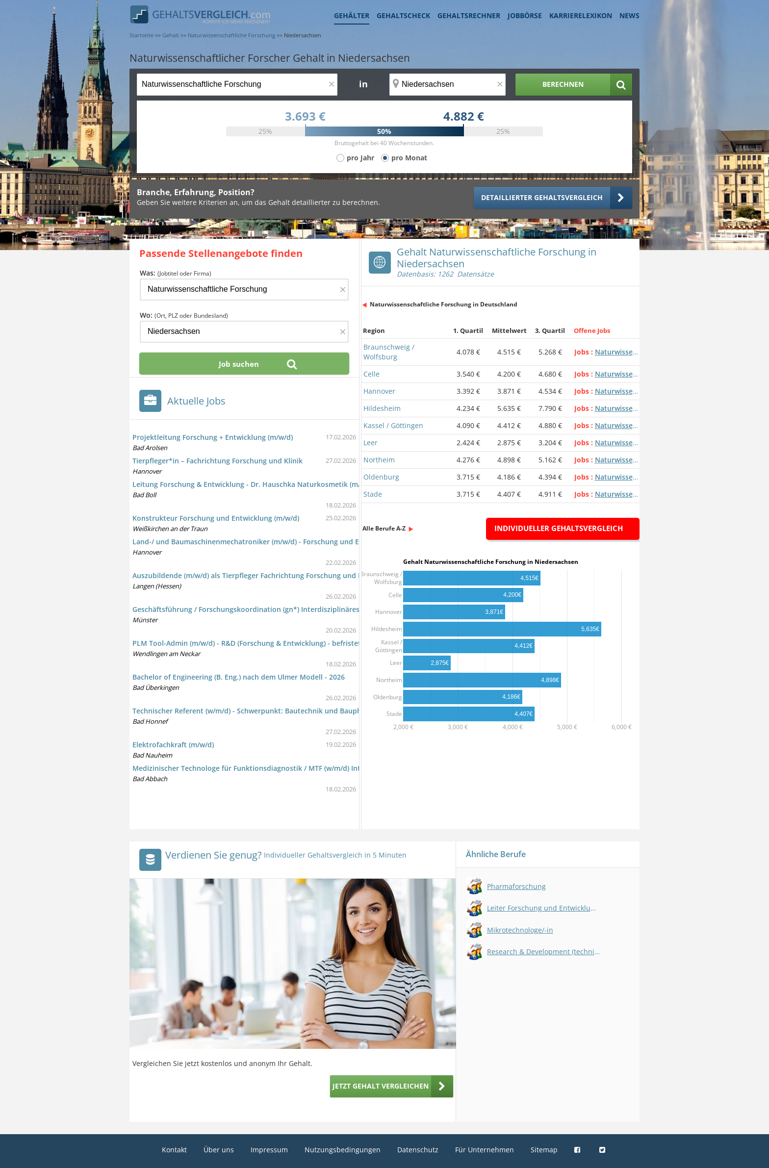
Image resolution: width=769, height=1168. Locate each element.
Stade (372, 494)
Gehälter (351, 15)
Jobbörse (525, 15)
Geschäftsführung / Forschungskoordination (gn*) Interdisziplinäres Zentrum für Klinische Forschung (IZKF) (311, 609)
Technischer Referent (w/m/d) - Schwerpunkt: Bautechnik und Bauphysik (253, 710)
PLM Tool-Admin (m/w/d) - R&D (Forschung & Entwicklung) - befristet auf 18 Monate (271, 643)
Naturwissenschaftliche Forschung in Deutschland (443, 304)
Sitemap (544, 1149)
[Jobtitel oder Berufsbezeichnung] (237, 85)
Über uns (219, 1149)
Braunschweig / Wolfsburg (388, 351)
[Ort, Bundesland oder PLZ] (447, 85)
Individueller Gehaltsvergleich (558, 528)
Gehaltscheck (403, 15)
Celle (371, 374)
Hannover (379, 391)
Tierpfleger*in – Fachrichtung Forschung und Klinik (217, 460)
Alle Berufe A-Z (384, 528)
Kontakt (174, 1149)
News (629, 15)
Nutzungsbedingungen (343, 1149)
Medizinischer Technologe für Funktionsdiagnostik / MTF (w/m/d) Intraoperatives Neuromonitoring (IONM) (310, 768)
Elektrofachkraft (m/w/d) (173, 744)
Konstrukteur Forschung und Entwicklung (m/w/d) (215, 518)
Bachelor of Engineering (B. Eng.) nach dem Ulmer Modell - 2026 (238, 677)
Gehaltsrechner (468, 15)
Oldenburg (381, 477)
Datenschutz (417, 1149)
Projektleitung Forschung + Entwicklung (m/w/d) (212, 437)
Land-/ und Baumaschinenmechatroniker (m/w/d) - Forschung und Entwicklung (264, 541)
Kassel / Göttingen (393, 425)
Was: (175, 273)
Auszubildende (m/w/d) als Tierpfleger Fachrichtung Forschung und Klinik (254, 575)
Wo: (184, 315)
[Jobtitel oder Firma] (244, 290)
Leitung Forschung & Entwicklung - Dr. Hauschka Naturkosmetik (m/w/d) (253, 484)
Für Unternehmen (484, 1149)
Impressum (269, 1149)
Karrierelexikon (580, 15)
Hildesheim (382, 408)
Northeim (379, 459)
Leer (370, 442)
